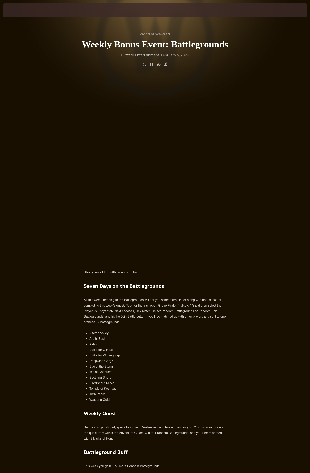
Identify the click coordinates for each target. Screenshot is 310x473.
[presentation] (17, 10)
